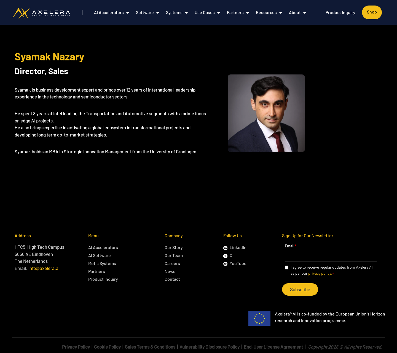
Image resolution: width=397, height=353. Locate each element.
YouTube (238, 263)
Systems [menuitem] (174, 12)
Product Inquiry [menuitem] (340, 12)
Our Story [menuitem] (174, 247)
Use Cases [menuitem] (205, 12)
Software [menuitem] (145, 12)
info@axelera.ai (44, 268)
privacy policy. (320, 273)
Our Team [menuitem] (174, 255)
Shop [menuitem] (372, 11)
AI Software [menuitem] (99, 255)
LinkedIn (238, 247)
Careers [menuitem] (172, 263)
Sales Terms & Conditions (150, 346)
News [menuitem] (170, 271)
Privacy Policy (76, 346)
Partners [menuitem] (235, 12)
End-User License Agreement (273, 346)
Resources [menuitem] (266, 12)
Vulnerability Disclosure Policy (209, 346)
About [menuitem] (295, 12)
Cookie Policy (107, 346)
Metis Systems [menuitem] (102, 263)
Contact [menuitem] (172, 279)
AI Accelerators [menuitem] (109, 12)
